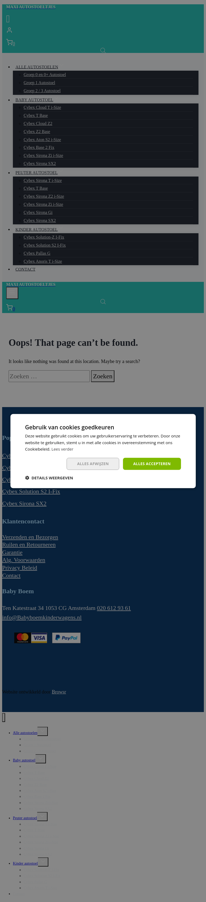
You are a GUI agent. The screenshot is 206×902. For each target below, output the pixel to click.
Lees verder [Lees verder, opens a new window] (63, 449)
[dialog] (103, 451)
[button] (49, 477)
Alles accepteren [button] (152, 463)
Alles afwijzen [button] (93, 463)
